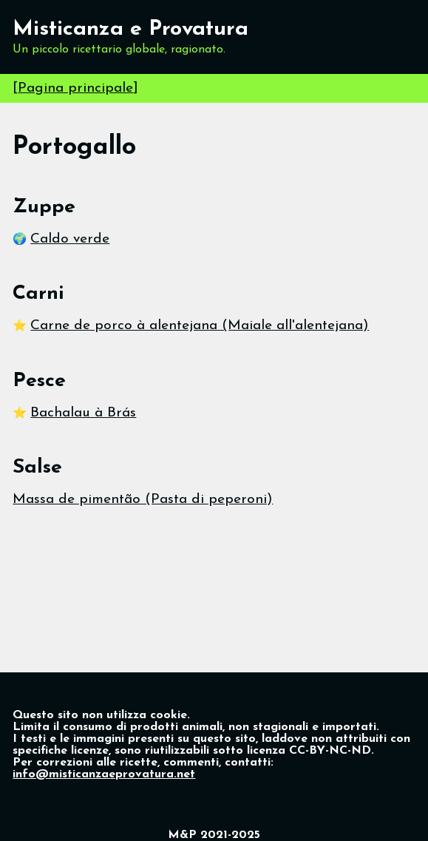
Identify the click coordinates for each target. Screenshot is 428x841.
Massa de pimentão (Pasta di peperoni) (143, 500)
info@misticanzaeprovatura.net (104, 774)
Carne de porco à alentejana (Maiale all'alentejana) (199, 326)
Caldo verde (69, 239)
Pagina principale (75, 88)
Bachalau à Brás (83, 413)
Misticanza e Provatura (130, 29)
